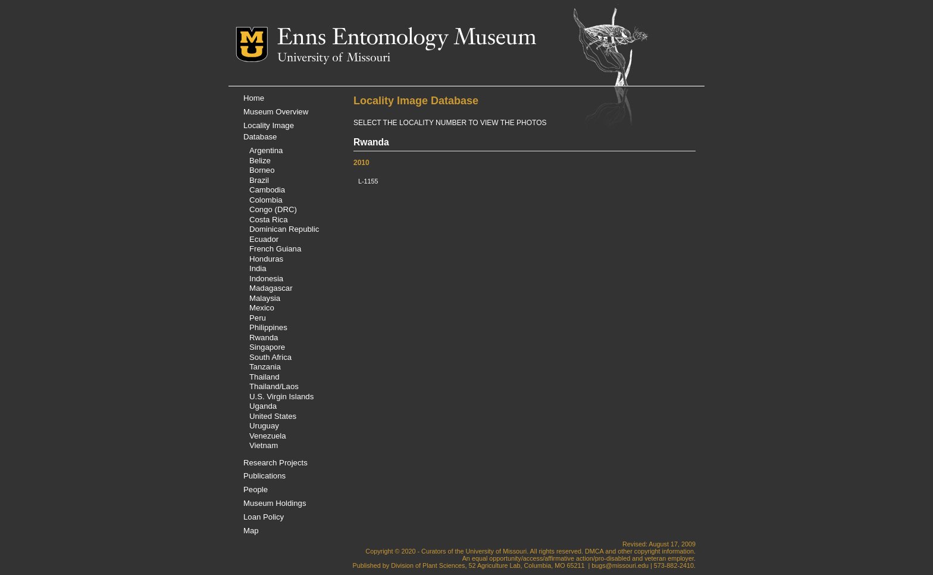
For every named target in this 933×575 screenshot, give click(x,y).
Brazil (259, 180)
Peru (257, 317)
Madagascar (271, 288)
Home (253, 98)
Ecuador (263, 239)
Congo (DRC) (273, 209)
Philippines (268, 327)
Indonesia (266, 278)
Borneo (262, 170)
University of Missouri (333, 58)
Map (251, 530)
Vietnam (263, 445)
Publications (264, 475)
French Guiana (275, 248)
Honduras (266, 258)
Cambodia (267, 189)
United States (272, 416)
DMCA (594, 551)
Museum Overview (275, 111)
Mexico (261, 307)
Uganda (263, 406)
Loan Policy (263, 516)
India (258, 268)
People (255, 489)
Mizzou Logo (256, 44)
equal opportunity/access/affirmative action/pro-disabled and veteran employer (583, 558)
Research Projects (275, 462)
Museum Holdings (274, 503)
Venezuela (267, 435)
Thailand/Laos (274, 386)
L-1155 (368, 181)
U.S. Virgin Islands (281, 396)
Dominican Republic (284, 229)
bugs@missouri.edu (620, 565)
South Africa (270, 357)
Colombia (266, 199)
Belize (260, 160)
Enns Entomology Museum (406, 39)
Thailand (264, 376)
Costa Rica (268, 219)
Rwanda (263, 337)
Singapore (267, 347)
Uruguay (264, 425)
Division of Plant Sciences (428, 565)
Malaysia (264, 298)
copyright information (664, 551)
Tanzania (265, 366)
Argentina (266, 150)
